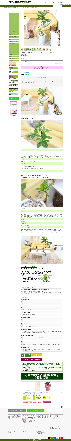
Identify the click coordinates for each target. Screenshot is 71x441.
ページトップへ (61, 407)
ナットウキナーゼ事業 (11, 431)
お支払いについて (38, 430)
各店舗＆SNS (10, 430)
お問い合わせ (69, 3)
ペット (10, 45)
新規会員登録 (60, 2)
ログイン (46, 2)
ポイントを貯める (24, 431)
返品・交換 (37, 413)
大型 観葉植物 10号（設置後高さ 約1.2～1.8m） (13, 25)
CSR (9, 426)
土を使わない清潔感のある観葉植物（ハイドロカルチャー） (13, 22)
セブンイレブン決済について (40, 433)
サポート (37, 425)
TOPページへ (1, 7)
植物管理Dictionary (64, 3)
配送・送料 (23, 413)
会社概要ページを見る (54, 2)
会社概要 (51, 425)
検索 (62, 6)
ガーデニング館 (11, 43)
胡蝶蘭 (10, 39)
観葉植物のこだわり (12, 56)
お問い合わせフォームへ (57, 415)
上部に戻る (38, 437)
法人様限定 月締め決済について (40, 432)
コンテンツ (10, 425)
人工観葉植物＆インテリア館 (13, 41)
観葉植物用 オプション (12, 34)
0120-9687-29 (56, 416)
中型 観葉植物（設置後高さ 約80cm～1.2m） (9, 7)
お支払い (10, 413)
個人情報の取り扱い (33, 437)
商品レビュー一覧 (24, 430)
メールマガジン (69, 2)
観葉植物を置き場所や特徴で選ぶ (13, 37)
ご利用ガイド (64, 2)
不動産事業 (10, 432)
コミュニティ (10, 433)
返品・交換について (39, 431)
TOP (9, 13)
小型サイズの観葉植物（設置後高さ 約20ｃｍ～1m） (13, 32)
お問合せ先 (51, 413)
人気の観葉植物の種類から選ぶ (13, 18)
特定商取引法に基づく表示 (25, 437)
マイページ (49, 2)
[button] (22, 393)
